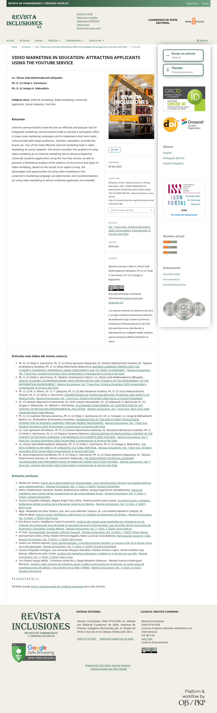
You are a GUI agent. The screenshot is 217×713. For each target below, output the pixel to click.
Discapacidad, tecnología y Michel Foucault (55, 532)
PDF (115, 149)
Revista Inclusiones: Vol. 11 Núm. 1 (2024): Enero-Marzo (99, 528)
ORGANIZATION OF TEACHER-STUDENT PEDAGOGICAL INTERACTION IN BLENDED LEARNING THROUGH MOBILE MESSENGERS (79, 421)
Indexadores (74, 40)
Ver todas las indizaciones (184, 215)
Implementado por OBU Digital (108, 669)
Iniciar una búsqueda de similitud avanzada (57, 586)
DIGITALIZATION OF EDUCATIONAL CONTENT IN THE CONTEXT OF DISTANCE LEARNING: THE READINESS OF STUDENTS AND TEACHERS (85, 435)
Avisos (39, 40)
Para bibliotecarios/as (174, 284)
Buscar (202, 40)
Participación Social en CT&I (134, 535)
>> (37, 578)
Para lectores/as (171, 274)
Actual (10, 40)
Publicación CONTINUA (88, 21)
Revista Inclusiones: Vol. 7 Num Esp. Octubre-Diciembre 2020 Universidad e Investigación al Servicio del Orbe (85, 371)
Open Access (83, 24)
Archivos (25, 40)
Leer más (147, 638)
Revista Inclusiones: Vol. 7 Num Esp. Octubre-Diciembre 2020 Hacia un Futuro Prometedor (89, 398)
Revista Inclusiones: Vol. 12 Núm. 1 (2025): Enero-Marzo (115, 532)
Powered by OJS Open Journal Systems (107, 665)
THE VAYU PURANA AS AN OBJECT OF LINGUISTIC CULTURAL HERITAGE (82, 445)
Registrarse (192, 3)
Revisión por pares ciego (89, 28)
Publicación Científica (87, 17)
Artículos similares (25, 476)
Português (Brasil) (173, 158)
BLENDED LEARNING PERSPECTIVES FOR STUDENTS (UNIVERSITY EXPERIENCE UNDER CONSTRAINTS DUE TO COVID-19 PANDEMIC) (79, 368)
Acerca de (95, 40)
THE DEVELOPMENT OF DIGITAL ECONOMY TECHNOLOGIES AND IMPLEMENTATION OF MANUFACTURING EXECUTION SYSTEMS (76, 460)
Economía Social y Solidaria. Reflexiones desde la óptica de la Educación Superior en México (85, 502)
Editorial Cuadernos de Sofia (116, 638)
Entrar (205, 3)
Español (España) (173, 163)
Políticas (53, 40)
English (167, 152)
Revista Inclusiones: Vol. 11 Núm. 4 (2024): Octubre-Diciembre (83, 486)
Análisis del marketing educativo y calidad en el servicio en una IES (97, 553)
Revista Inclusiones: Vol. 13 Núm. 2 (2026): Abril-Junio (50, 539)
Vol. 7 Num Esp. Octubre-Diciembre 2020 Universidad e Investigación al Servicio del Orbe (81, 46)
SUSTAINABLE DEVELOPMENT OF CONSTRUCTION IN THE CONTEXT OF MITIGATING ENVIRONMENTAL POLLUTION (81, 407)
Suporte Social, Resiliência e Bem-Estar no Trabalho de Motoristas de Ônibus (81, 514)
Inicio (14, 46)
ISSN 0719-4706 (85, 14)
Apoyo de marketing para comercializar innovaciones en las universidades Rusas (80, 491)
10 (32, 578)
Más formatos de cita (122, 210)
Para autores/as (171, 279)
